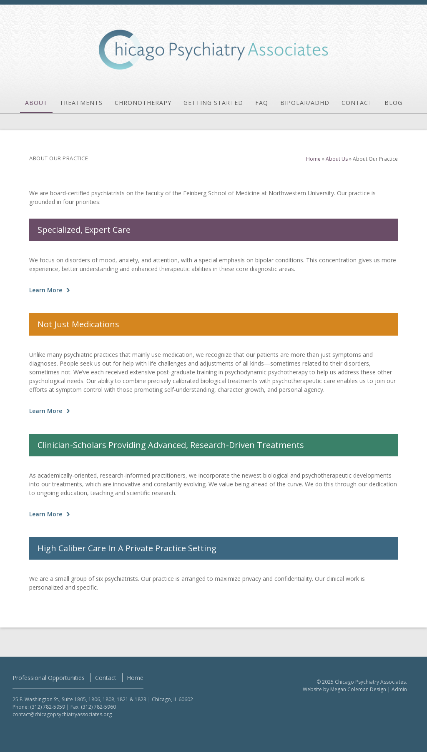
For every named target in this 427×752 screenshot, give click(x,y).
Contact (357, 103)
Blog (393, 103)
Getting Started (213, 103)
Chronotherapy (143, 103)
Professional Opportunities (49, 678)
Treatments (81, 103)
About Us (337, 158)
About (36, 103)
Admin (399, 689)
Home (313, 158)
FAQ (261, 103)
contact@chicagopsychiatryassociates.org (62, 714)
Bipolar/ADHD (304, 103)
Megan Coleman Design (358, 689)
